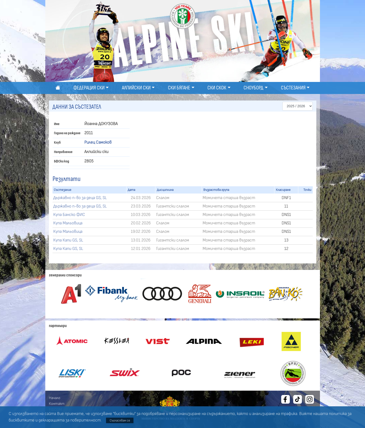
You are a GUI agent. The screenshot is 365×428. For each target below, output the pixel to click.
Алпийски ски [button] (136, 87)
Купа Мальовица (67, 223)
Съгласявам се (120, 420)
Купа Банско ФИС (69, 215)
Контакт (57, 404)
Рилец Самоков (98, 142)
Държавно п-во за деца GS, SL (80, 198)
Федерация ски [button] (89, 87)
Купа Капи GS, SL (68, 240)
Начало (54, 398)
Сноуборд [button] (253, 87)
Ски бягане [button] (179, 87)
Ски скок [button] (216, 87)
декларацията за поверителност (70, 420)
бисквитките (21, 420)
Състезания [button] (293, 87)
